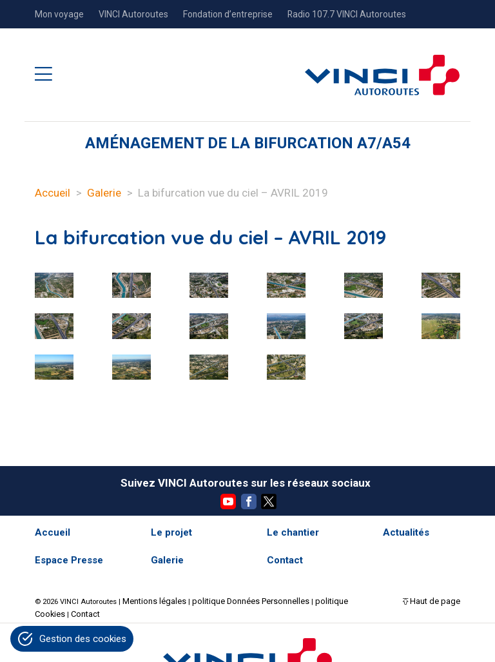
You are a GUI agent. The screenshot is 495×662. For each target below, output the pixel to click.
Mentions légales (150, 600)
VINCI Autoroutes (133, 14)
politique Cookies (324, 600)
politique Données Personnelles (237, 600)
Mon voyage (59, 14)
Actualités (406, 532)
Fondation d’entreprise (228, 14)
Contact (285, 560)
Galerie (104, 192)
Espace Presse (69, 560)
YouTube (228, 501)
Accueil (52, 192)
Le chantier (293, 532)
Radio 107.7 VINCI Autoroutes (346, 14)
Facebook (249, 501)
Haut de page (438, 600)
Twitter (269, 501)
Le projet (171, 532)
